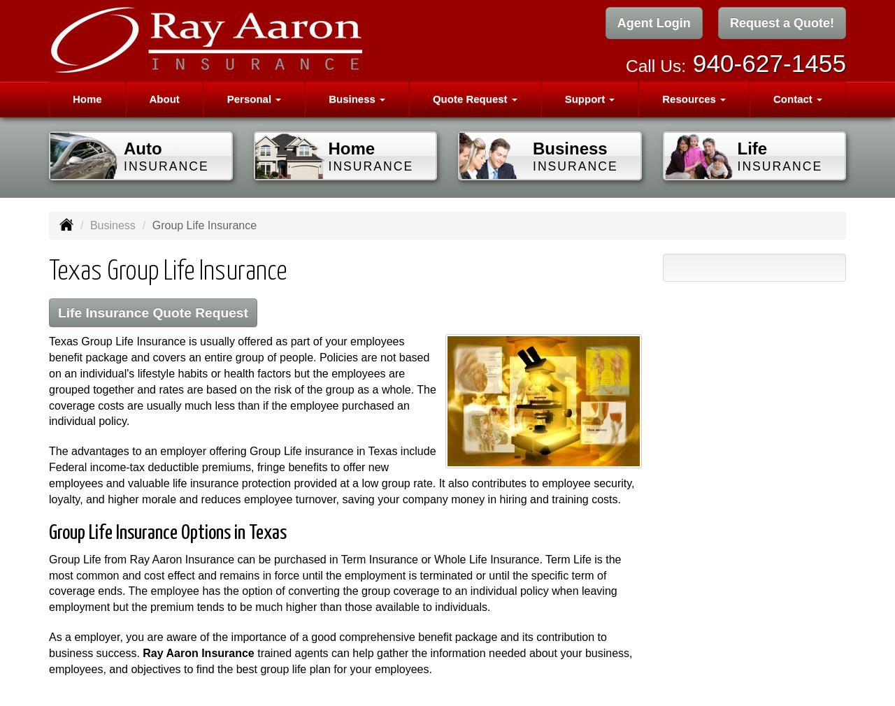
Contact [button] (797, 99)
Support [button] (590, 99)
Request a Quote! (782, 23)
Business (113, 225)
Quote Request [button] (475, 99)
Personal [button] (254, 99)
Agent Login (654, 23)
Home (87, 99)
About (165, 99)
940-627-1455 (769, 63)
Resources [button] (694, 99)
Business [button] (357, 99)
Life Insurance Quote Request (153, 312)
